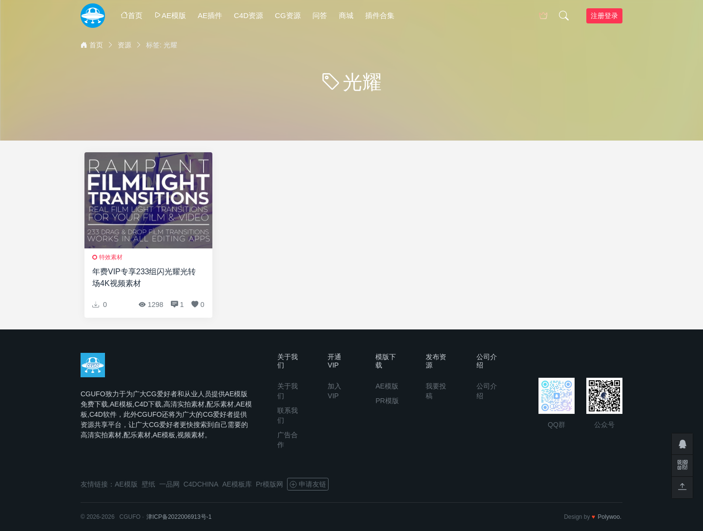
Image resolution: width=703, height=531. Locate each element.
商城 (346, 15)
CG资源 (288, 15)
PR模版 (386, 401)
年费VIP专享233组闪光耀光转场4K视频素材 (144, 277)
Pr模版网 (269, 484)
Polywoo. (609, 516)
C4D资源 (248, 15)
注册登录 (604, 16)
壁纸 (148, 484)
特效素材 (111, 257)
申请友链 (307, 484)
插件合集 (379, 15)
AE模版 (170, 15)
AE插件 (210, 15)
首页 (132, 15)
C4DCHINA (201, 484)
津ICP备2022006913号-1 (178, 516)
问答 (319, 15)
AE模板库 (237, 484)
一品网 (169, 484)
